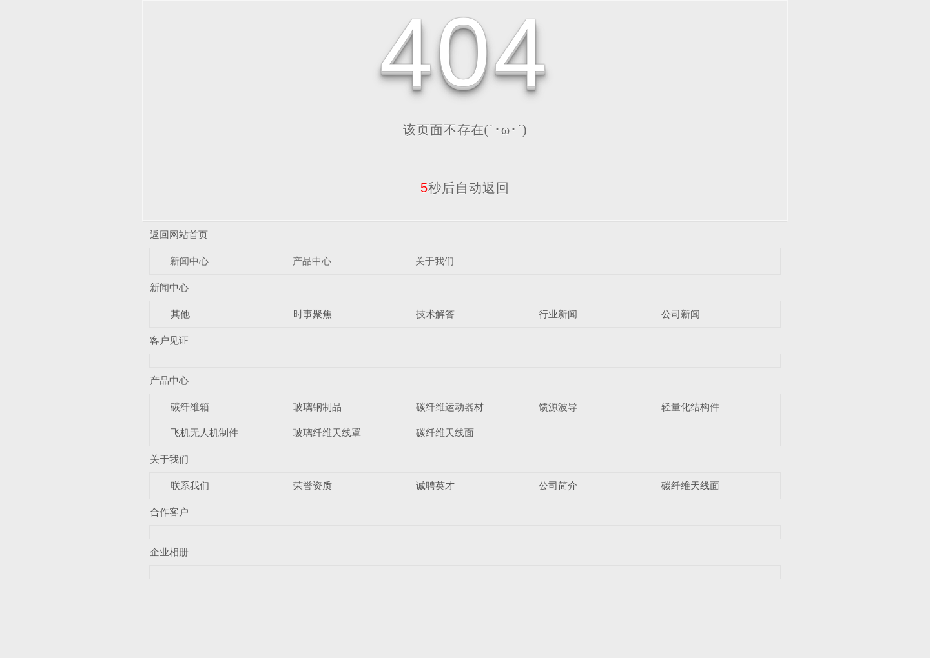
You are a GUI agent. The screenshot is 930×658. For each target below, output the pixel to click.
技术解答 (435, 313)
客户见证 (169, 340)
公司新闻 (680, 313)
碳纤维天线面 (445, 432)
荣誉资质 (312, 485)
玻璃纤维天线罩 (327, 432)
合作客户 (169, 511)
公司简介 (558, 485)
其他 (180, 313)
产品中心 (312, 260)
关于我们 (434, 260)
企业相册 (169, 551)
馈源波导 (558, 406)
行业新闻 (558, 313)
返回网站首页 (179, 234)
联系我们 (189, 485)
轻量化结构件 (690, 406)
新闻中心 (189, 260)
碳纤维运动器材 (450, 406)
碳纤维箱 (189, 406)
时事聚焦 (312, 313)
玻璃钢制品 (317, 406)
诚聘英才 (435, 485)
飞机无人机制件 (204, 432)
